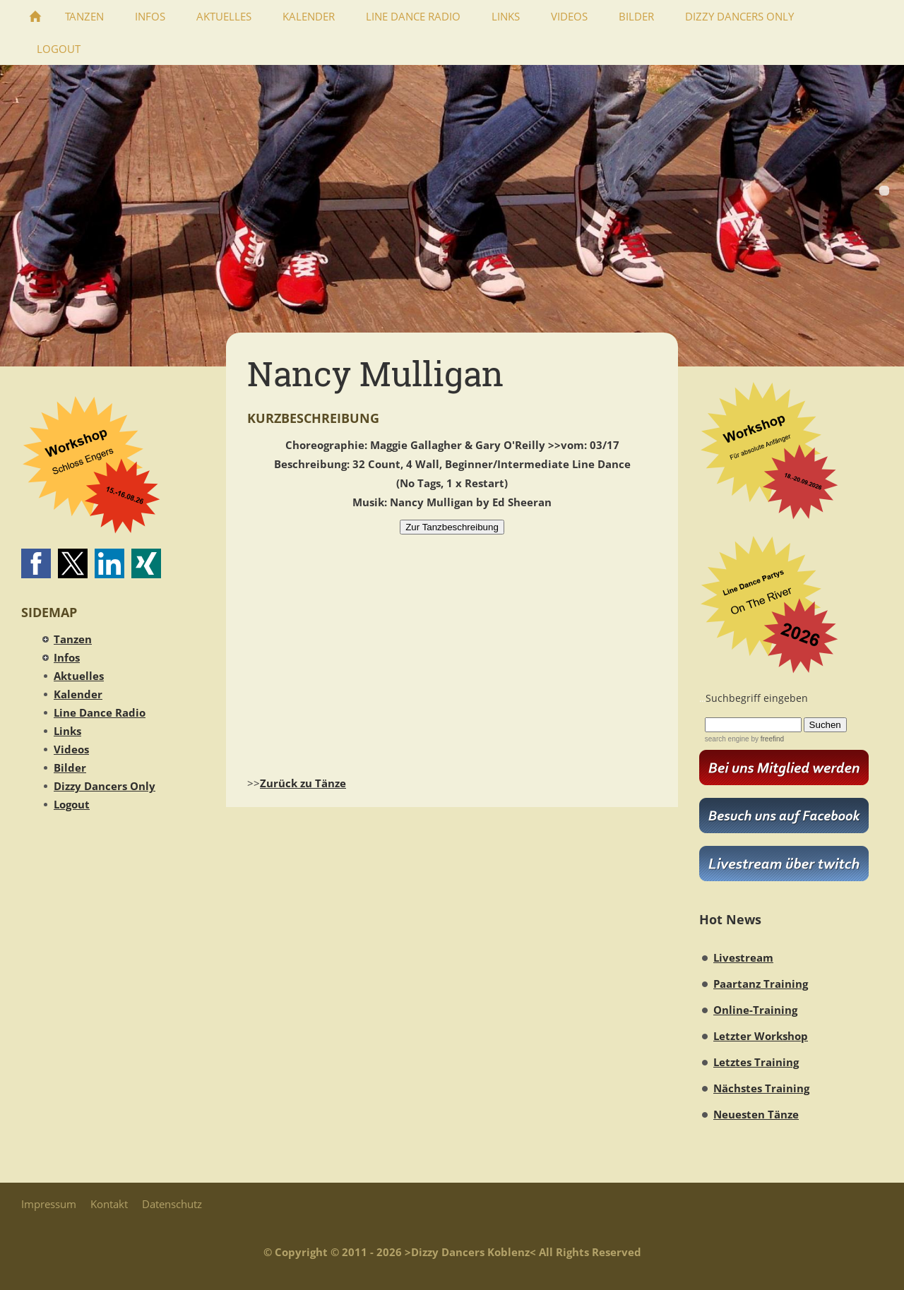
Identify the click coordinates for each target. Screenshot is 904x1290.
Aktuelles (79, 676)
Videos (71, 749)
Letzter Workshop (760, 1036)
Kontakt (109, 1204)
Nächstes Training (761, 1088)
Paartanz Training (760, 984)
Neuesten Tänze (756, 1114)
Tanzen (73, 639)
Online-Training (755, 1010)
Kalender (78, 694)
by (766, 739)
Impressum (48, 1204)
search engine (727, 739)
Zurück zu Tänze (303, 783)
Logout (72, 804)
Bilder (70, 767)
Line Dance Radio (99, 712)
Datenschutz (172, 1204)
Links (67, 731)
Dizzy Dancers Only (104, 786)
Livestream (743, 957)
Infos (67, 657)
